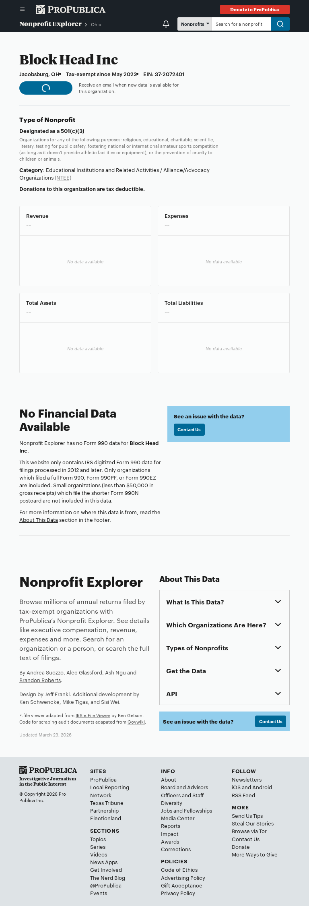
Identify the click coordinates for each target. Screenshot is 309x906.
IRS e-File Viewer (93, 715)
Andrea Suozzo (45, 672)
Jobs (166, 810)
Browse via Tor (249, 830)
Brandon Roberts (40, 679)
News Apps (103, 861)
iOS (236, 786)
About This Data (38, 519)
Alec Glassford (84, 672)
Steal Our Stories (253, 823)
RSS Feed (243, 794)
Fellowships (198, 810)
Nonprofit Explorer (50, 23)
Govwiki (136, 721)
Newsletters (247, 779)
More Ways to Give (255, 854)
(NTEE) (63, 177)
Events (98, 892)
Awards (170, 841)
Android (262, 786)
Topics (98, 838)
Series (97, 846)
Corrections (176, 848)
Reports (170, 825)
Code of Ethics (179, 869)
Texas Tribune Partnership (107, 806)
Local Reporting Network (109, 790)
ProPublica (103, 779)
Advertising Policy (183, 877)
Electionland (105, 817)
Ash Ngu (115, 672)
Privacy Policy (178, 892)
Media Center (178, 817)
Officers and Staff (182, 794)
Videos (98, 854)
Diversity (171, 802)
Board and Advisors (184, 786)
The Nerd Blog (107, 877)
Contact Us (189, 429)
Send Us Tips (247, 815)
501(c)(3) (72, 130)
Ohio (96, 24)
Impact (170, 833)
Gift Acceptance (181, 885)
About (168, 779)
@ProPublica (106, 885)
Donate (241, 846)
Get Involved (106, 869)
